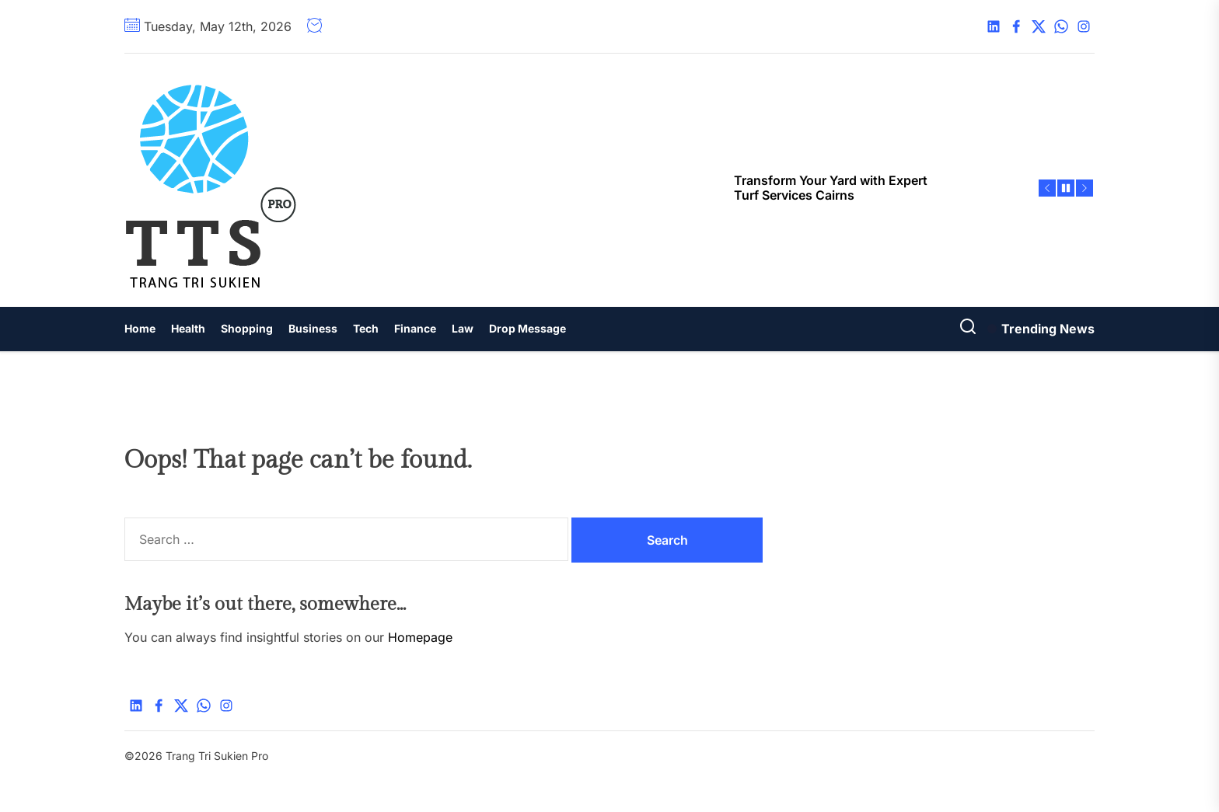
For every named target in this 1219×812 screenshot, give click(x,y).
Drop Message (527, 328)
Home (139, 328)
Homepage (420, 637)
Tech (366, 328)
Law (462, 328)
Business (312, 328)
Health (188, 328)
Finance (415, 328)
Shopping (247, 328)
